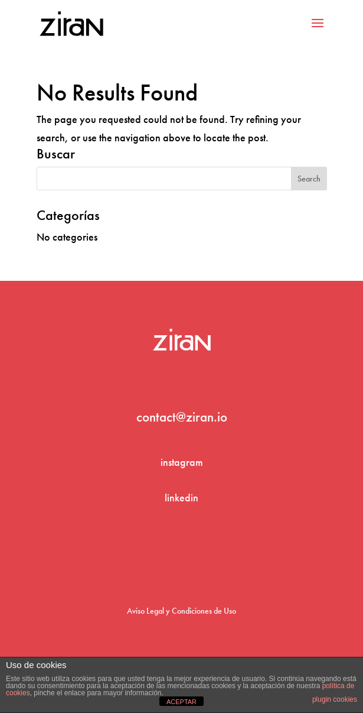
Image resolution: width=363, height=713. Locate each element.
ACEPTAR (181, 701)
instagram (182, 462)
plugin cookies (334, 699)
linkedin (181, 497)
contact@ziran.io (181, 417)
